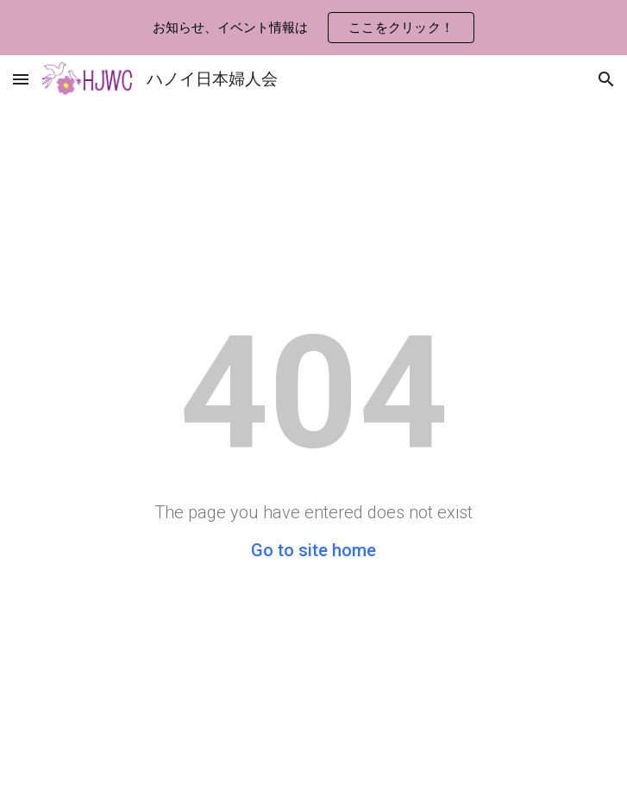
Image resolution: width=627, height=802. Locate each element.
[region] (313, 27)
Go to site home (313, 550)
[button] (20, 79)
